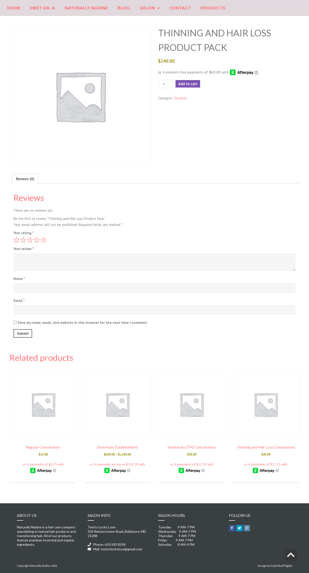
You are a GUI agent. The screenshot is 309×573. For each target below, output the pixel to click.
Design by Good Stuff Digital (275, 565)
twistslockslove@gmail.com (121, 549)
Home (14, 8)
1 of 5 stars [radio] (16, 240)
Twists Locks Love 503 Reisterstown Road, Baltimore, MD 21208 (117, 531)
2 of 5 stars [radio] (23, 240)
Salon (150, 8)
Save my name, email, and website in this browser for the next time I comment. (83, 322)
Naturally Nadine (86, 8)
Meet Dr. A (42, 8)
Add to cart (187, 84)
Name (19, 278)
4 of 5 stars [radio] (37, 240)
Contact (180, 8)
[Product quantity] (165, 84)
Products (213, 8)
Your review (24, 248)
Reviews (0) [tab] (25, 179)
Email (19, 300)
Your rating (24, 233)
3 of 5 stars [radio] (30, 240)
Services (180, 98)
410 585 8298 (115, 544)
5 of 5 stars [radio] (43, 240)
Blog (124, 8)
